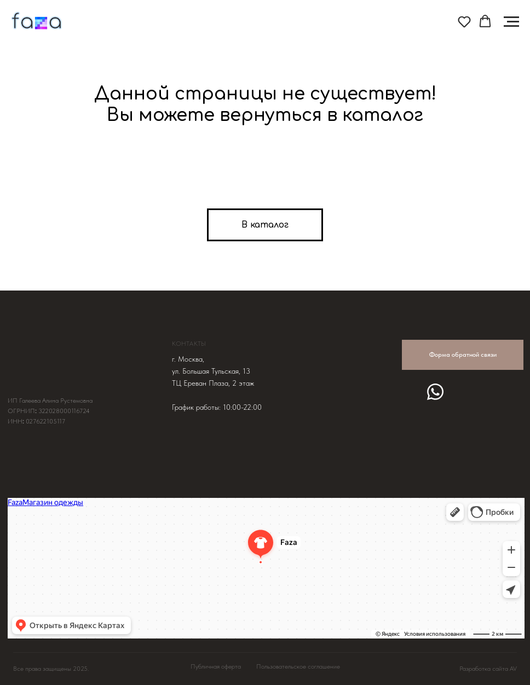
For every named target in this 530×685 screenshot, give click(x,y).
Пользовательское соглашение (298, 666)
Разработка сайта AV (488, 668)
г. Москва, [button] (188, 359)
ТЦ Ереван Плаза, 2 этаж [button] (213, 383)
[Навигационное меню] (511, 21)
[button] (464, 21)
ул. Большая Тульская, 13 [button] (211, 371)
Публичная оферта (216, 666)
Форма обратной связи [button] (463, 354)
